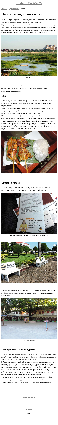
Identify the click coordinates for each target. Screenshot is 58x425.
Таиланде (43, 357)
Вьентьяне (8, 293)
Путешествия (14, 9)
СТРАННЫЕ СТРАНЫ (29, 3)
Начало (4, 9)
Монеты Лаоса (29, 397)
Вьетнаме (34, 357)
